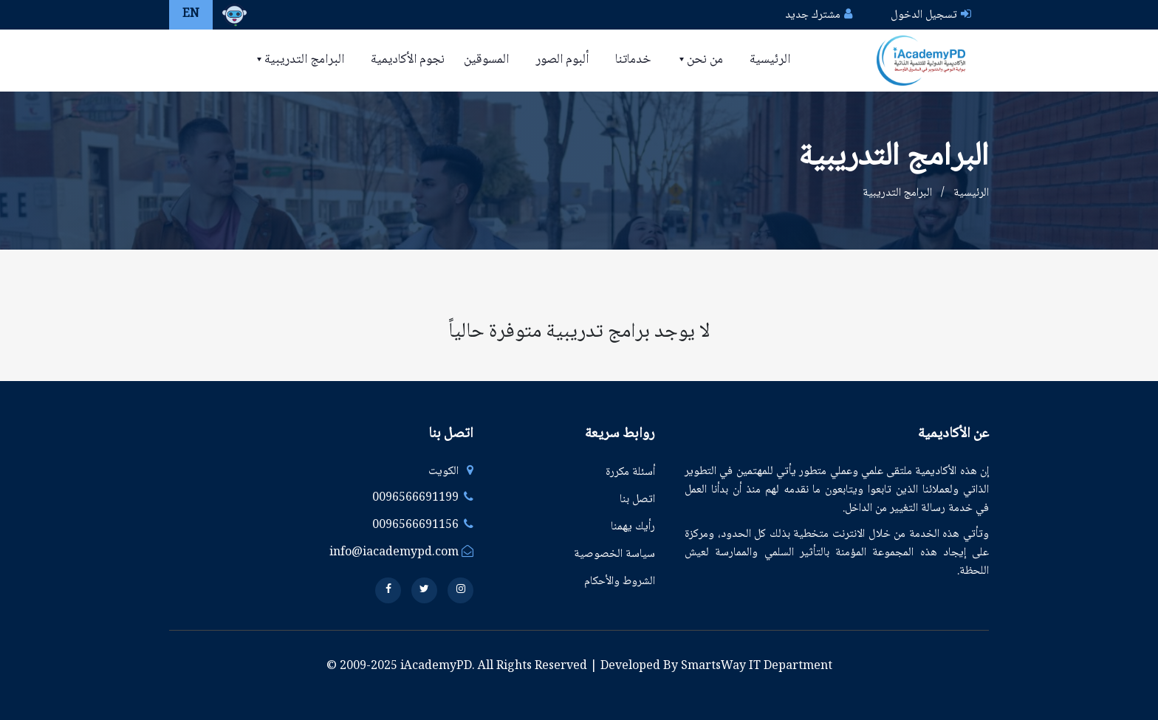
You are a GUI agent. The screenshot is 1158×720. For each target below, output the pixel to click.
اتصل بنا (637, 500)
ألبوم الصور (562, 60)
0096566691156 (422, 525)
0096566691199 (422, 498)
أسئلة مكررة (630, 472)
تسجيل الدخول (924, 15)
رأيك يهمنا (633, 527)
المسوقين (486, 60)
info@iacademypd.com (401, 553)
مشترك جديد (812, 15)
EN (190, 14)
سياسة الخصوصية (614, 554)
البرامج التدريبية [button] (302, 60)
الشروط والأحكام (619, 582)
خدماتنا (633, 60)
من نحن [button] (703, 60)
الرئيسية (770, 60)
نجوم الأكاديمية (408, 60)
